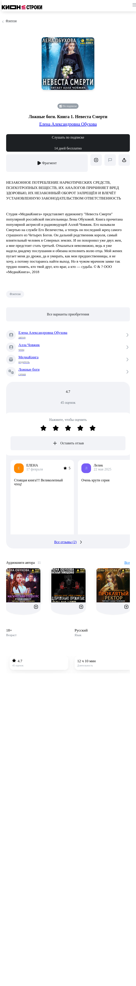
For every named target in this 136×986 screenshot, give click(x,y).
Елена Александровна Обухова (68, 124)
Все (127, 562)
